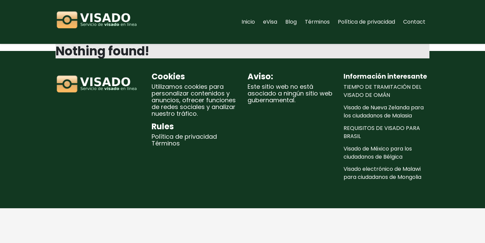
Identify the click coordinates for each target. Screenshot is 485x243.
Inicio (248, 22)
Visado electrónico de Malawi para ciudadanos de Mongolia (382, 173)
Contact (414, 22)
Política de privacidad (366, 22)
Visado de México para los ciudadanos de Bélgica (378, 153)
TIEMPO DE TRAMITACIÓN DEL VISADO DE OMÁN (382, 91)
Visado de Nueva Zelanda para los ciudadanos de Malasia (384, 111)
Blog (291, 22)
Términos (317, 22)
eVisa (270, 22)
